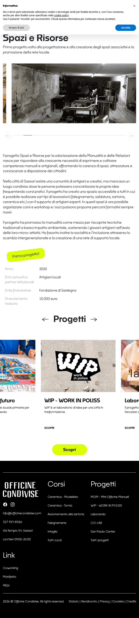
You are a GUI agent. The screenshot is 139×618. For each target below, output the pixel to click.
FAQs (6, 585)
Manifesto (9, 576)
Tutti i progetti (100, 540)
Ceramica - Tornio (60, 505)
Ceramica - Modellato (63, 496)
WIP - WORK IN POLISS (106, 505)
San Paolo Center (103, 531)
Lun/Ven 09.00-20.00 (17, 539)
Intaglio (53, 531)
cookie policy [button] (61, 15)
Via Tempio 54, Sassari (18, 530)
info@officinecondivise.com (22, 513)
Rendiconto (89, 601)
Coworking (10, 568)
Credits (131, 601)
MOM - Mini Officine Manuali (110, 496)
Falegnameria (57, 522)
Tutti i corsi (55, 540)
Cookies (118, 601)
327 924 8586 (12, 522)
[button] (8, 136)
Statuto (74, 601)
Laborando (98, 514)
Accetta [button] (125, 27)
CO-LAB (96, 522)
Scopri (49, 427)
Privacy (105, 601)
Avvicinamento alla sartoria (66, 514)
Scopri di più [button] (16, 27)
